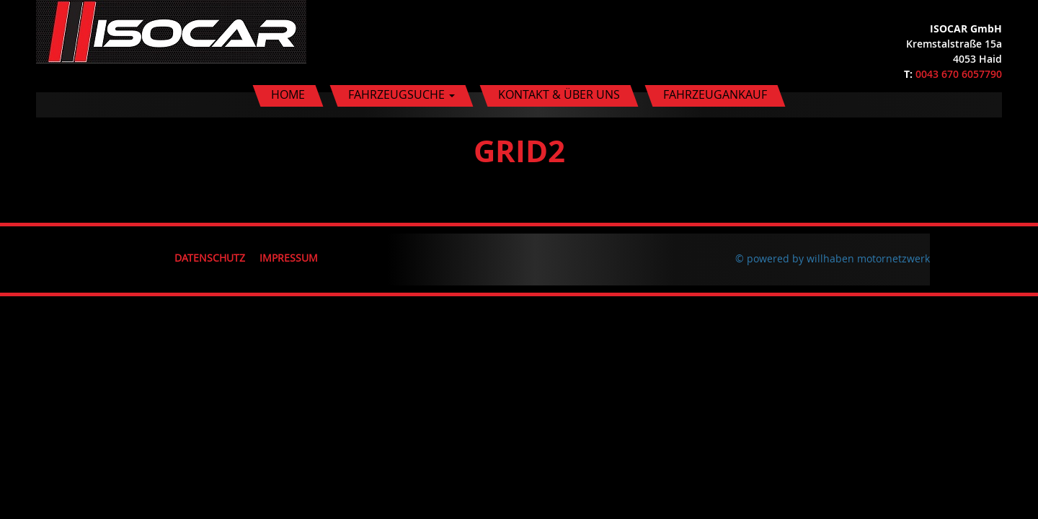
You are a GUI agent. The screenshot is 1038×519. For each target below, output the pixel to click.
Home (288, 94)
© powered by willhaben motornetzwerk (832, 258)
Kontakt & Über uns (559, 94)
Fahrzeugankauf (715, 94)
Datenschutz (209, 258)
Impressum (289, 258)
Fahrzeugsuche (401, 94)
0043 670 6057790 (958, 74)
